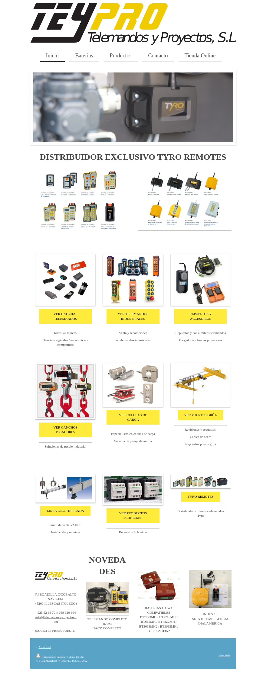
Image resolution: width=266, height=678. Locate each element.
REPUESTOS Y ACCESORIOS (200, 316)
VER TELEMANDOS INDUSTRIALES (133, 316)
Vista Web (224, 655)
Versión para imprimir (51, 656)
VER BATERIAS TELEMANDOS (65, 316)
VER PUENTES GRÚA (200, 415)
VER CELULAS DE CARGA (133, 417)
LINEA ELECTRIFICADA (65, 511)
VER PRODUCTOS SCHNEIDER (133, 515)
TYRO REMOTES (200, 496)
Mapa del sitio (76, 656)
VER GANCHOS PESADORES (65, 430)
